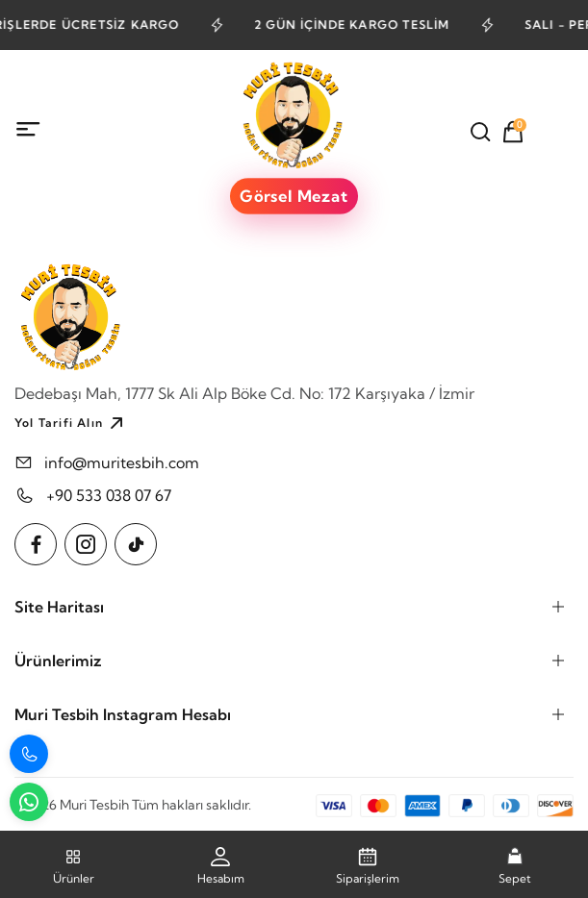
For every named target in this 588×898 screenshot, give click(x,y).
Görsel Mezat (294, 196)
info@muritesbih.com (121, 462)
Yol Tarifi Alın (71, 423)
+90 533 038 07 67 (108, 495)
